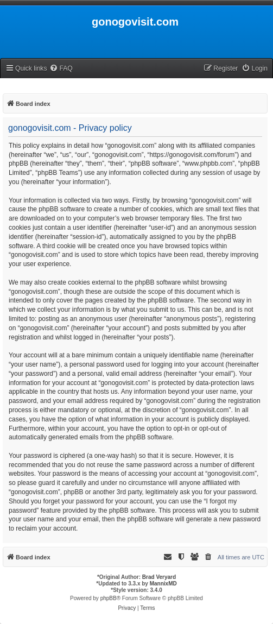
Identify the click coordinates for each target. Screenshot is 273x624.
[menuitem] (60, 68)
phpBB (108, 598)
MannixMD (163, 584)
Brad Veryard (159, 577)
